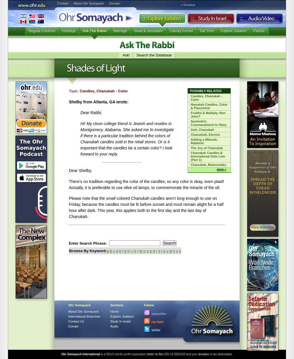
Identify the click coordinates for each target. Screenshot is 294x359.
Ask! (126, 55)
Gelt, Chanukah (202, 129)
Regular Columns (42, 31)
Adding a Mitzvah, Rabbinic (204, 141)
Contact (62, 3)
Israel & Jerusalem (148, 31)
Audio (259, 20)
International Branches (32, 19)
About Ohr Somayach (89, 3)
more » (221, 169)
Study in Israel (211, 20)
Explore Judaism (162, 20)
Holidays (69, 31)
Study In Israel (120, 321)
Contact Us (76, 321)
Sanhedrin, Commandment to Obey (209, 123)
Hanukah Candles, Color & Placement (209, 106)
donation (203, 354)
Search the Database (154, 55)
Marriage (120, 31)
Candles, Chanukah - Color (206, 97)
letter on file (155, 354)
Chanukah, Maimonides (208, 164)
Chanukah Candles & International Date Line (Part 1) (208, 156)
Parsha (258, 31)
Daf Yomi (207, 31)
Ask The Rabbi (94, 31)
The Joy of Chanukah (207, 148)
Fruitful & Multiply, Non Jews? (208, 114)
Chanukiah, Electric (205, 134)
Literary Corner (181, 31)
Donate (114, 3)
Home (114, 311)
